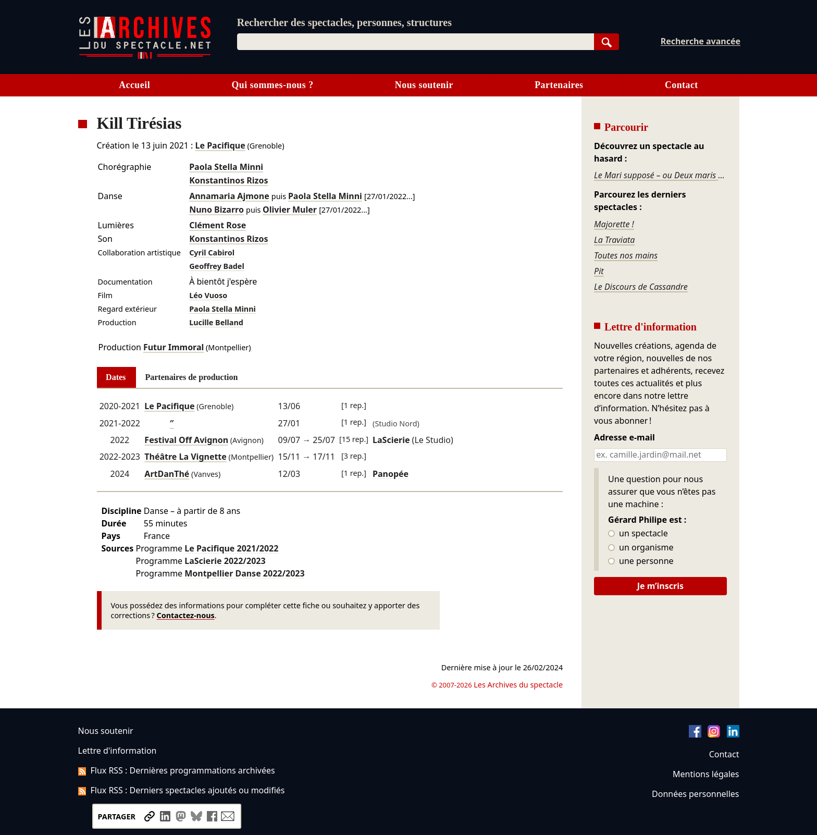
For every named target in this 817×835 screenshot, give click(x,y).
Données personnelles (695, 794)
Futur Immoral (173, 347)
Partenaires (559, 85)
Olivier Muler (290, 209)
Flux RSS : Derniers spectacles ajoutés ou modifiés (181, 790)
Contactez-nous (186, 615)
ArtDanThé (166, 474)
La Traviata (614, 239)
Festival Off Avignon (186, 440)
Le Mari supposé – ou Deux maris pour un (660, 175)
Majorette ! (614, 224)
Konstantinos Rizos (228, 180)
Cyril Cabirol (211, 252)
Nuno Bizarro (216, 209)
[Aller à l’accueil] (145, 56)
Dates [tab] (116, 377)
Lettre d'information (117, 750)
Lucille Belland (216, 322)
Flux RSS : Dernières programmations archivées (176, 770)
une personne (640, 561)
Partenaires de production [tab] (191, 377)
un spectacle (638, 533)
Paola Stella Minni (226, 167)
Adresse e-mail (624, 438)
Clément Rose (217, 225)
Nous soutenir (424, 85)
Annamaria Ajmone (229, 196)
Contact (681, 85)
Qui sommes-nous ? (272, 85)
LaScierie (224, 561)
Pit (599, 271)
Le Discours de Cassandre (641, 286)
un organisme (640, 547)
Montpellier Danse (244, 573)
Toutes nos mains (626, 255)
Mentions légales (706, 774)
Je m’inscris (660, 586)
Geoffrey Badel (216, 266)
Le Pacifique (220, 145)
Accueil (134, 85)
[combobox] (415, 41)
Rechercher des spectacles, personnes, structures (344, 22)
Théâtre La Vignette (185, 456)
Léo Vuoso (208, 295)
